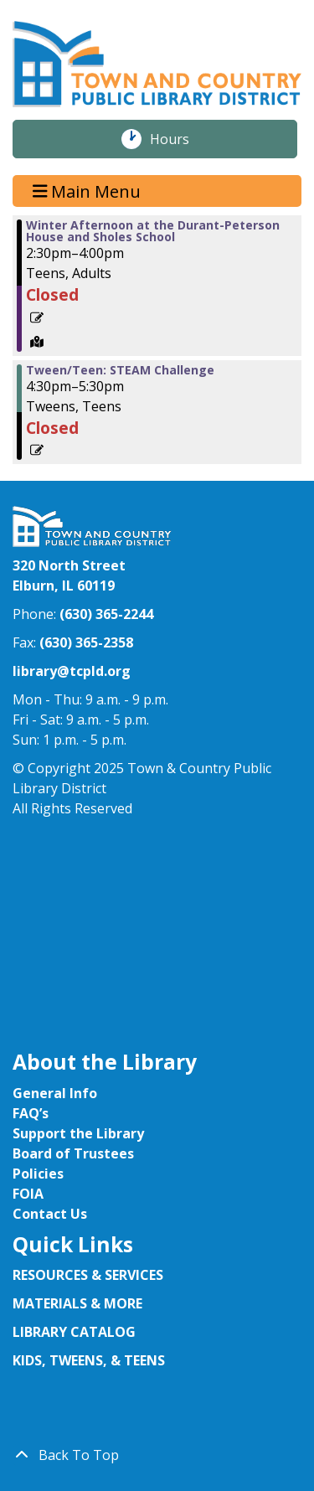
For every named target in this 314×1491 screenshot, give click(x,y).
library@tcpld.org (72, 671)
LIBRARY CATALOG (74, 1332)
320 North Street (69, 565)
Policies (38, 1173)
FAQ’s (31, 1113)
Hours (178, 139)
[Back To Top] (157, 1455)
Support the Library (78, 1133)
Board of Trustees (73, 1153)
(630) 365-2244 (106, 614)
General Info (55, 1093)
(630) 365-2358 (86, 642)
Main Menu (87, 190)
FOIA (28, 1193)
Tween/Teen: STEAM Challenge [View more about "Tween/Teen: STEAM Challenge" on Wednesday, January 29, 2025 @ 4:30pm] (120, 370)
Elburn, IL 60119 (64, 585)
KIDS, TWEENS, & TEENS (89, 1360)
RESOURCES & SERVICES (90, 1275)
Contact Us (50, 1214)
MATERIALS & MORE (77, 1303)
